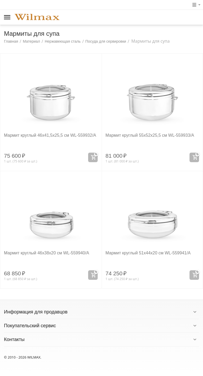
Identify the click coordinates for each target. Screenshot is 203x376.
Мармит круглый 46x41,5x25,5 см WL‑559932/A (50, 135)
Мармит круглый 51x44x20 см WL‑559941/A (148, 253)
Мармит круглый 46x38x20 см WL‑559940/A (46, 253)
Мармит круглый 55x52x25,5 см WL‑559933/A (150, 135)
